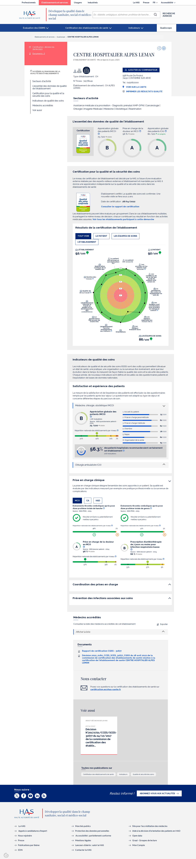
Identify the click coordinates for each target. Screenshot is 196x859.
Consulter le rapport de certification (120, 206)
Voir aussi (37, 110)
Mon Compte (138, 845)
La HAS (136, 2)
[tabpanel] (120, 295)
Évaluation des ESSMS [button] (34, 28)
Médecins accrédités (42, 105)
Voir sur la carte (134, 87)
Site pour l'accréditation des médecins (149, 826)
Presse (146, 2)
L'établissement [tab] (87, 242)
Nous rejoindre (25, 835)
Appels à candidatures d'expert (33, 830)
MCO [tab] (77, 500)
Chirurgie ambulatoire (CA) (88, 465)
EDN (20, 850)
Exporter (162, 624)
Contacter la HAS (83, 850)
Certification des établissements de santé (98, 774)
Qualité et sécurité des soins (143, 774)
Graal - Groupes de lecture (144, 840)
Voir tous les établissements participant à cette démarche (123, 219)
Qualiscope (168, 29)
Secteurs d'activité (41, 81)
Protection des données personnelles (92, 830)
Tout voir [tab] (83, 236)
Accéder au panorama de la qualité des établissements (45, 72)
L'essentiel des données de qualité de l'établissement (49, 87)
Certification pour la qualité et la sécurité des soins (48, 94)
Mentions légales (83, 840)
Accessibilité (167, 2)
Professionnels (29, 2)
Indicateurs (123, 774)
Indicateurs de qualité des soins (48, 100)
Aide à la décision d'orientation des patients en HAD (156, 830)
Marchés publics (83, 826)
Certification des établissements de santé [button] (86, 28)
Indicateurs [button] (134, 28)
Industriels (93, 2)
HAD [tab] (98, 500)
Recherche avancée (169, 14)
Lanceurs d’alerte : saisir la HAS (89, 845)
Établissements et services (56, 3)
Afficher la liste (83, 632)
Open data (137, 835)
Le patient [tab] (101, 236)
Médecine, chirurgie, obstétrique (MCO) (94, 405)
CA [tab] (87, 500)
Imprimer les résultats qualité (144, 91)
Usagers (78, 2)
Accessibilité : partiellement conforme (93, 835)
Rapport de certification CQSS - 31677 (102, 651)
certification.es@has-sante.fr (105, 689)
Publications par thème (28, 845)
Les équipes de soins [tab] (125, 236)
